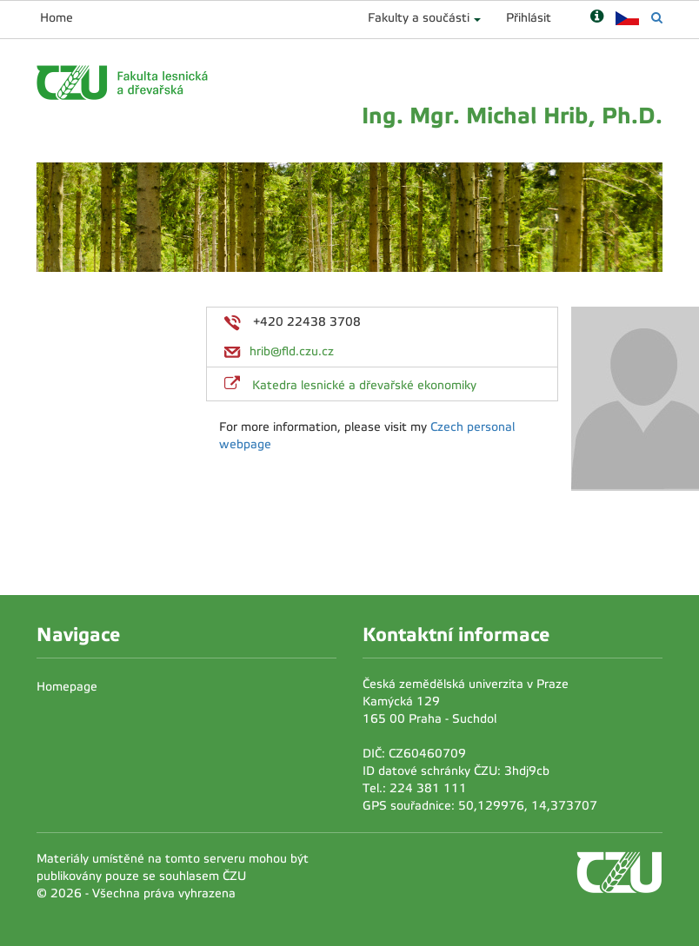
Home (56, 17)
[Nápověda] (596, 17)
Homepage (67, 686)
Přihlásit (528, 17)
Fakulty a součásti (418, 17)
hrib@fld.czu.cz (292, 351)
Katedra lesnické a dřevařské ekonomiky (364, 385)
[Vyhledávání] (656, 17)
